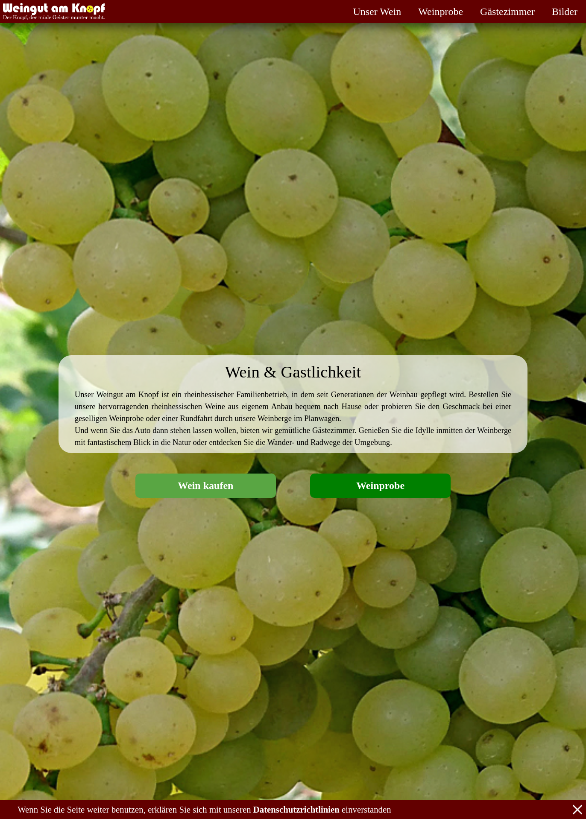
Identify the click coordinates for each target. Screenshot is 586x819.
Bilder (564, 11)
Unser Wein (377, 11)
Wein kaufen (205, 485)
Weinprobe (440, 11)
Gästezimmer (507, 11)
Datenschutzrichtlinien (296, 809)
